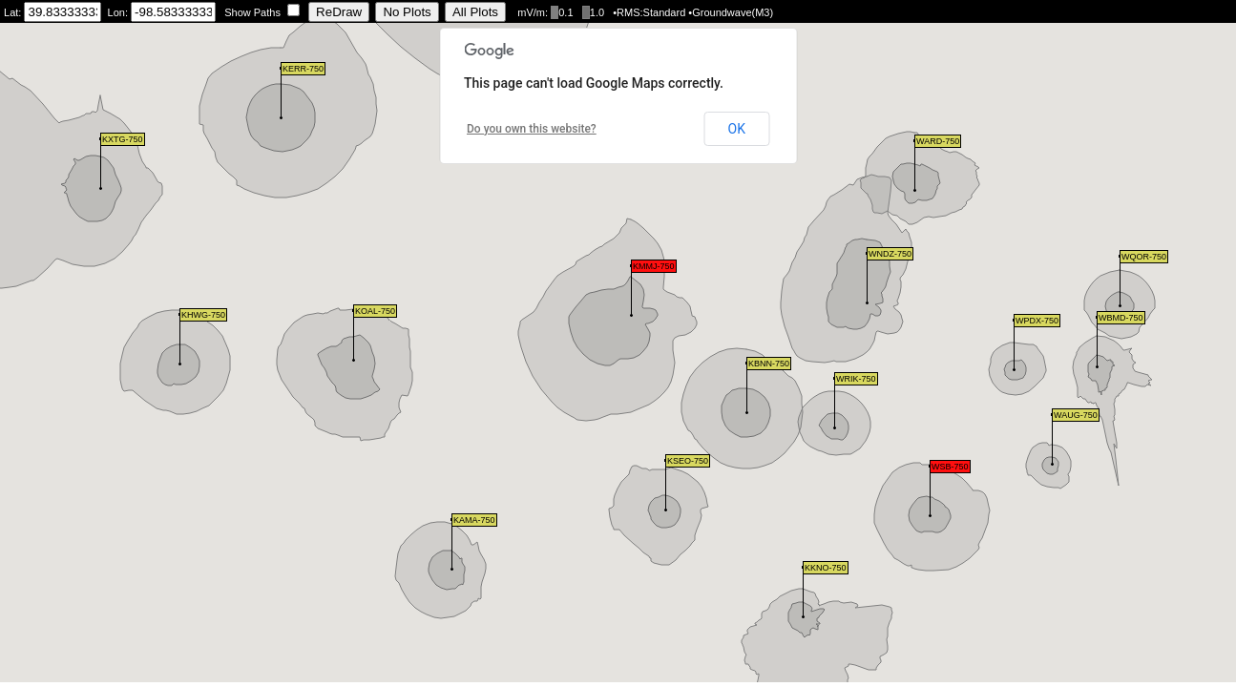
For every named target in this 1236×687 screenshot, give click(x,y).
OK (736, 128)
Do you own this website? (532, 128)
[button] (930, 491)
